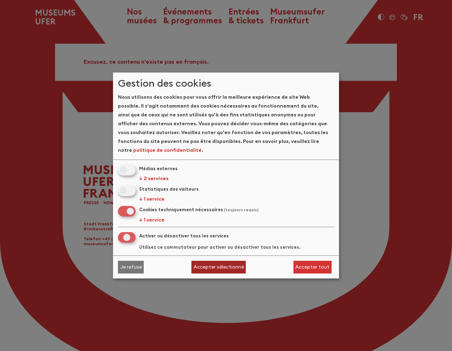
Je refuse (131, 267)
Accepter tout (312, 267)
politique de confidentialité (167, 150)
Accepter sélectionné (219, 267)
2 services (153, 178)
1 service (152, 198)
